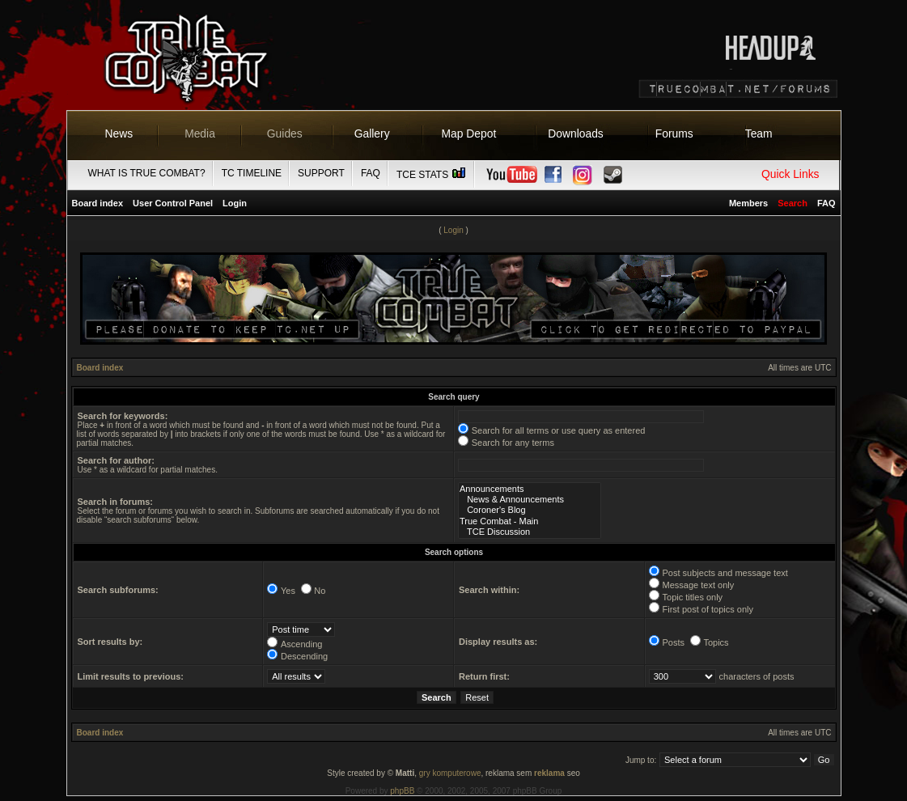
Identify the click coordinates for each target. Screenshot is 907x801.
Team (759, 133)
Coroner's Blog (530, 510)
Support (321, 173)
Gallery (372, 133)
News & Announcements (530, 499)
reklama (549, 773)
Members (748, 203)
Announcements (530, 489)
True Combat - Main (530, 521)
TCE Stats (432, 174)
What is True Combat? (147, 173)
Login (235, 203)
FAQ (370, 173)
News (119, 133)
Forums (674, 133)
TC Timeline (252, 173)
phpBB (402, 790)
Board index (98, 203)
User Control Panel (173, 203)
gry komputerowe (450, 773)
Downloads (576, 133)
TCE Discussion (530, 532)
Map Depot (469, 133)
